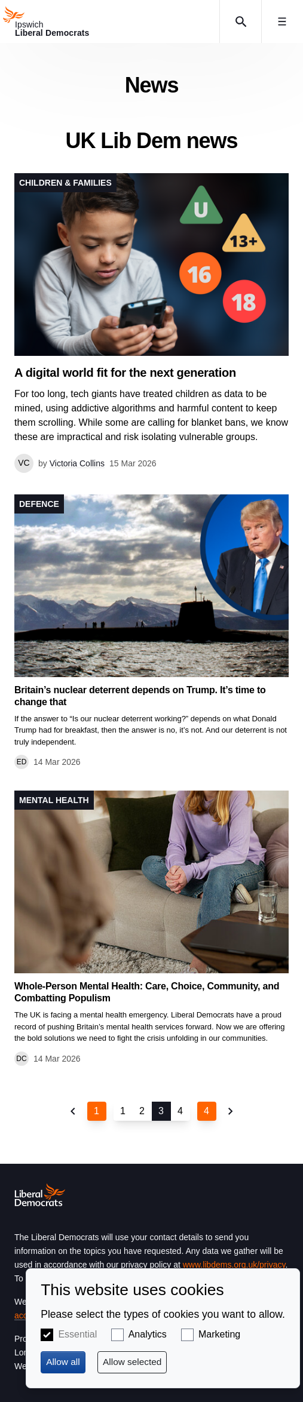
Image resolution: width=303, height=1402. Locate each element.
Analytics (147, 1334)
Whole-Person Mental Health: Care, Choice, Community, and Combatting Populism (146, 992)
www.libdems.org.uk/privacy (234, 1264)
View (151, 323)
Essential (77, 1334)
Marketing (219, 1334)
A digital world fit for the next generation (125, 372)
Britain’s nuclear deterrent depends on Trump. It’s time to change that (140, 696)
